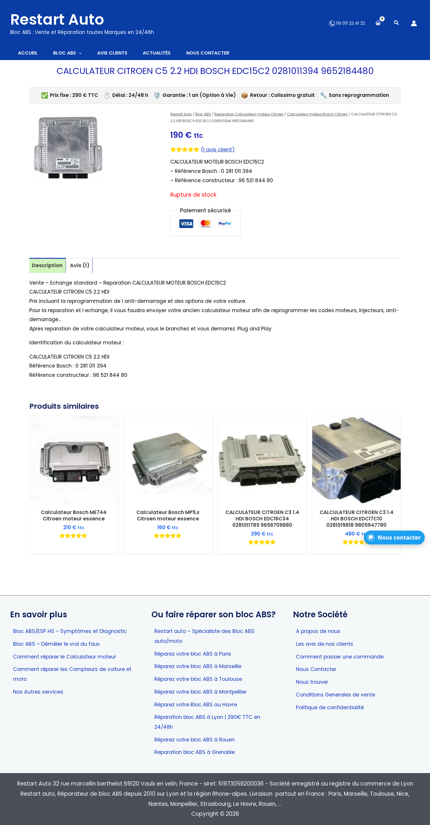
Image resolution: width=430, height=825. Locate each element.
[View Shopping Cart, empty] (378, 23)
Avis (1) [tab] (81, 266)
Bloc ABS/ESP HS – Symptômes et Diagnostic (73, 628)
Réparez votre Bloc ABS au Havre (198, 703)
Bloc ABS (203, 115)
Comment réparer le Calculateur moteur (68, 654)
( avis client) (218, 150)
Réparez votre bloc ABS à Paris (195, 651)
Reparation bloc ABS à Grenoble (197, 752)
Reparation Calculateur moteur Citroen (248, 115)
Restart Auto (57, 19)
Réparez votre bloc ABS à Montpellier (204, 690)
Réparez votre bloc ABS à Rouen (197, 739)
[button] (396, 23)
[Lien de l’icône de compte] (414, 23)
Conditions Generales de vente (338, 693)
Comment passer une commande (342, 654)
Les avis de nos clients (326, 641)
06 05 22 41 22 (347, 23)
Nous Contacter (317, 667)
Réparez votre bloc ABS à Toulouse (201, 677)
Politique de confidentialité (332, 706)
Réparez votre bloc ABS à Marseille (200, 664)
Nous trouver (313, 680)
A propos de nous (320, 628)
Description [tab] (48, 266)
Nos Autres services (39, 690)
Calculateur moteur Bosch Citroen (317, 115)
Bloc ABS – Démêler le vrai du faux (58, 641)
